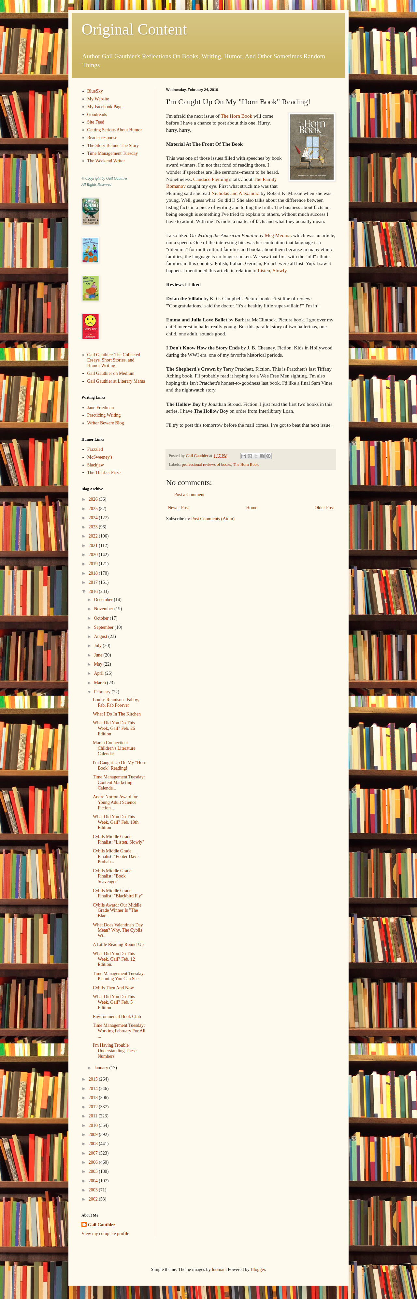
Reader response (102, 137)
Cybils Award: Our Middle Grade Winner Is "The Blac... (117, 911)
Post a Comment (189, 494)
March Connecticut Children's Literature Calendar (114, 748)
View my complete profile (105, 1233)
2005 (94, 1171)
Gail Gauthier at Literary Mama (116, 381)
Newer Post (178, 507)
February (102, 691)
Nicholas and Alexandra (235, 193)
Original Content (134, 29)
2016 (94, 591)
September (104, 627)
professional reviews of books (206, 464)
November (104, 608)
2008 (94, 1143)
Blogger (258, 1269)
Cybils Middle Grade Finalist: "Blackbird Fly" (118, 893)
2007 (94, 1153)
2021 (94, 545)
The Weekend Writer (106, 160)
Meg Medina (278, 235)
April (99, 673)
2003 (94, 1190)
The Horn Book (236, 116)
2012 (94, 1106)
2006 (94, 1162)
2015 (94, 1079)
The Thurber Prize (104, 472)
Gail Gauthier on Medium (111, 373)
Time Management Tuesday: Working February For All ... (119, 1031)
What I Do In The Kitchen (117, 714)
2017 (94, 582)
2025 (94, 508)
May (98, 664)
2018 (94, 573)
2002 (94, 1199)
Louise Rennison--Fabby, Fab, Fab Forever (116, 702)
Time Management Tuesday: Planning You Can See (119, 976)
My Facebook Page (104, 106)
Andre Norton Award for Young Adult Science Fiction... (115, 802)
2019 (94, 563)
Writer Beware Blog (105, 423)
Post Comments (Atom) (213, 518)
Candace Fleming (210, 179)
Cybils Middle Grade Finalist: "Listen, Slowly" (118, 839)
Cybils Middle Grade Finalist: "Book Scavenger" (112, 876)
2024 (94, 517)
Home (251, 507)
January (101, 1067)
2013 (94, 1097)
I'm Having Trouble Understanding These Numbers (115, 1051)
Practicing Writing (104, 415)
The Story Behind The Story (113, 145)
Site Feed (96, 122)
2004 (94, 1180)
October (102, 618)
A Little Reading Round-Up (118, 944)
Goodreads (97, 114)
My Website (98, 98)
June (98, 655)
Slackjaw (95, 465)
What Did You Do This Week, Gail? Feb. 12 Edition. (114, 959)
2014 (94, 1088)
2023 (94, 526)
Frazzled (95, 449)
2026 (94, 499)
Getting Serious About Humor (114, 129)
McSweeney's (99, 457)
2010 (94, 1125)
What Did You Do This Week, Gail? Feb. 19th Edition (115, 822)
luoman (218, 1269)
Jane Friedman (100, 407)
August (101, 636)
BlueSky (95, 91)
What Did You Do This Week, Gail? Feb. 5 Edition (114, 1002)
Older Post (324, 507)
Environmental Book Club (117, 1016)
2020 (94, 554)
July (98, 645)
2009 (94, 1134)
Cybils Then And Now (113, 987)
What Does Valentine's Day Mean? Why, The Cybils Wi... (118, 930)
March (100, 682)
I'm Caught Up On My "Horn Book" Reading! (119, 765)
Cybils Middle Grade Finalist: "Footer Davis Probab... (116, 856)
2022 (94, 536)
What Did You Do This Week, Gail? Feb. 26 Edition (114, 728)
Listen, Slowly (272, 270)
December (104, 599)
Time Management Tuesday (112, 153)
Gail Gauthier (101, 1224)
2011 (94, 1116)
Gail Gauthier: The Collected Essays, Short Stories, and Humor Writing (113, 360)
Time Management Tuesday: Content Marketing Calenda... (119, 782)
